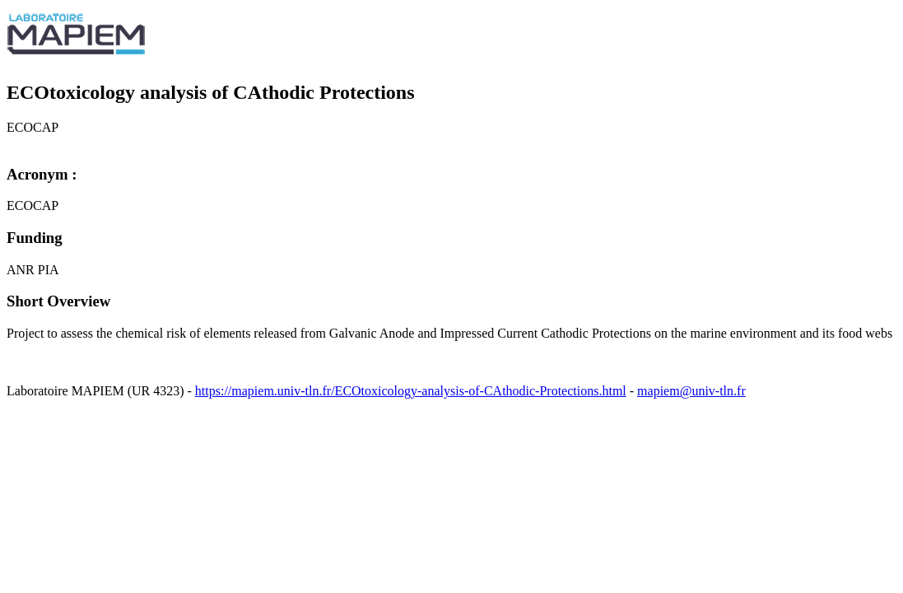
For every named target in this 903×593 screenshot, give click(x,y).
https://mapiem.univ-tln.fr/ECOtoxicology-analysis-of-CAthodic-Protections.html (410, 391)
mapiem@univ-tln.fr (691, 391)
